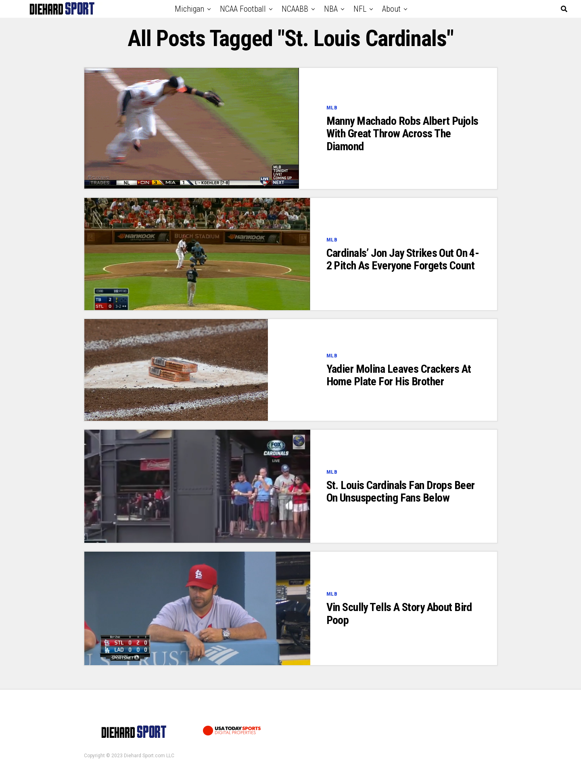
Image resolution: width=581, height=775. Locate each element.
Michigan (189, 9)
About (391, 9)
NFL (359, 9)
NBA (331, 9)
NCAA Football (243, 9)
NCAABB (295, 9)
